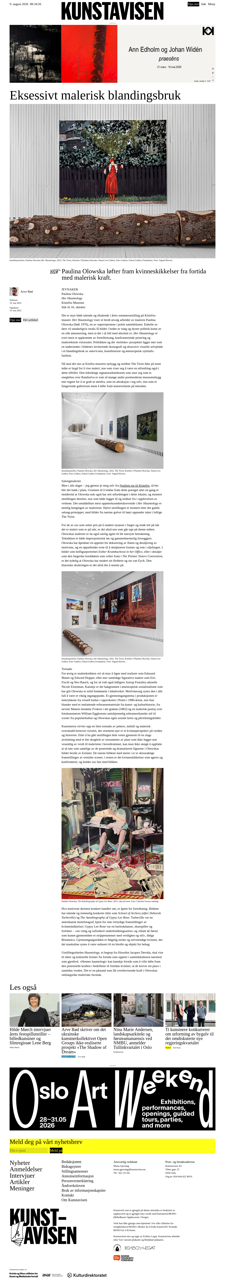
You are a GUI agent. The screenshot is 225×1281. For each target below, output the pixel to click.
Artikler (20, 1182)
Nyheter (20, 1163)
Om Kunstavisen (74, 1200)
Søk (203, 4)
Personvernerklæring (77, 1181)
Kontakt (68, 1195)
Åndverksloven (73, 1186)
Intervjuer (22, 1175)
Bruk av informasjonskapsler (84, 1190)
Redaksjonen (71, 1162)
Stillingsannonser (75, 1171)
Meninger (22, 1188)
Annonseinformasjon (78, 1176)
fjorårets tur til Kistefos (134, 485)
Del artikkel (30, 320)
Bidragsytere (71, 1166)
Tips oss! (193, 4)
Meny (211, 4)
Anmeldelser (26, 1169)
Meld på (56, 1150)
